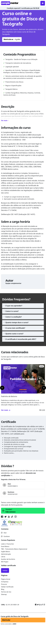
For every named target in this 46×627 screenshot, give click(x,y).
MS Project (4, 562)
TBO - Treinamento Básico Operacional (14, 549)
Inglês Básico (5, 552)
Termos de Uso (6, 592)
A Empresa (4, 582)
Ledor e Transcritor (7, 544)
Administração (6, 554)
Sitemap (4, 594)
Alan (4, 533)
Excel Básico (5, 546)
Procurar (4, 584)
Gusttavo (5, 536)
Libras (3, 557)
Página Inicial (5, 579)
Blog (2, 589)
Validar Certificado (7, 587)
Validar (5, 570)
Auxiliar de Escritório (8, 559)
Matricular (6, 620)
